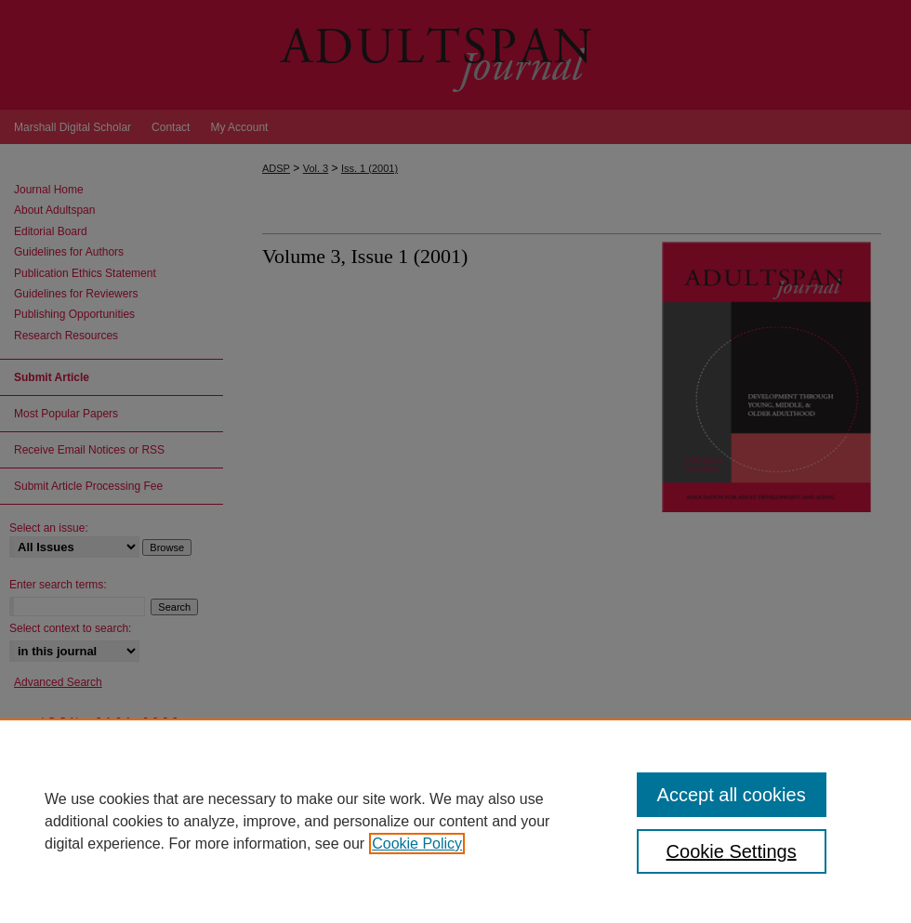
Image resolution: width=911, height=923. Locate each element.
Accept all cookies (731, 795)
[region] (455, 821)
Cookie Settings (732, 851)
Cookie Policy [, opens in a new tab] (417, 843)
